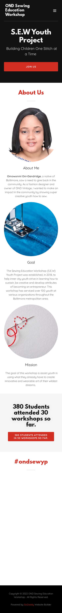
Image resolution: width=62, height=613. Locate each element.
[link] (23, 15)
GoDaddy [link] (29, 604)
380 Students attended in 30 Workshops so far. (31, 437)
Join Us (31, 66)
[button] (54, 10)
